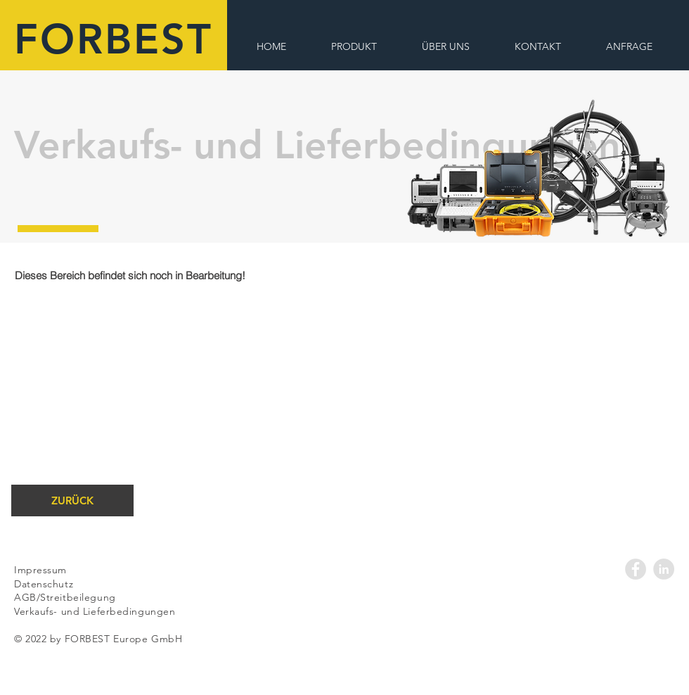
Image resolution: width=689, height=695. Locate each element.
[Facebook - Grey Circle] (635, 569)
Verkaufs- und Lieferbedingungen (94, 611)
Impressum (40, 569)
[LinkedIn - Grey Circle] (663, 569)
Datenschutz (43, 584)
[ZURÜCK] (72, 500)
